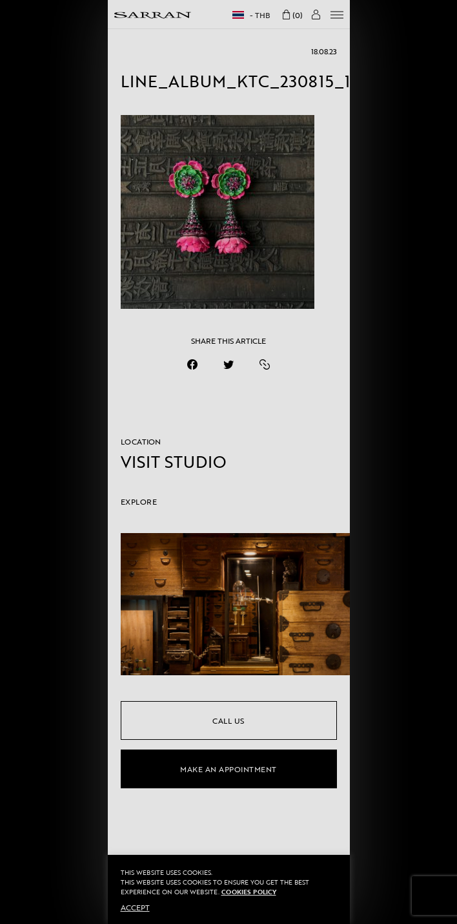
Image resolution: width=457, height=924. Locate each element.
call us (228, 720)
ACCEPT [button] (135, 907)
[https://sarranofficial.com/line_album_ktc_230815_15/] (264, 364)
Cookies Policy (248, 892)
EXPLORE (139, 501)
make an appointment (228, 769)
